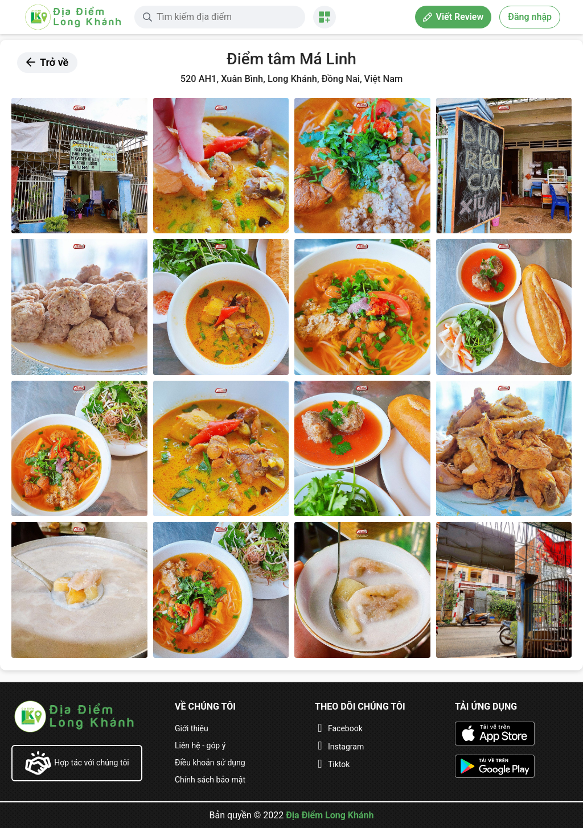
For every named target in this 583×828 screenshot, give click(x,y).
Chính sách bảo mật (210, 779)
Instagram (346, 746)
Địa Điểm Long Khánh (329, 815)
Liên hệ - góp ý (200, 745)
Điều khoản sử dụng (210, 762)
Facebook (345, 728)
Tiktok (339, 764)
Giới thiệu (191, 728)
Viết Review (453, 16)
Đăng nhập (530, 16)
